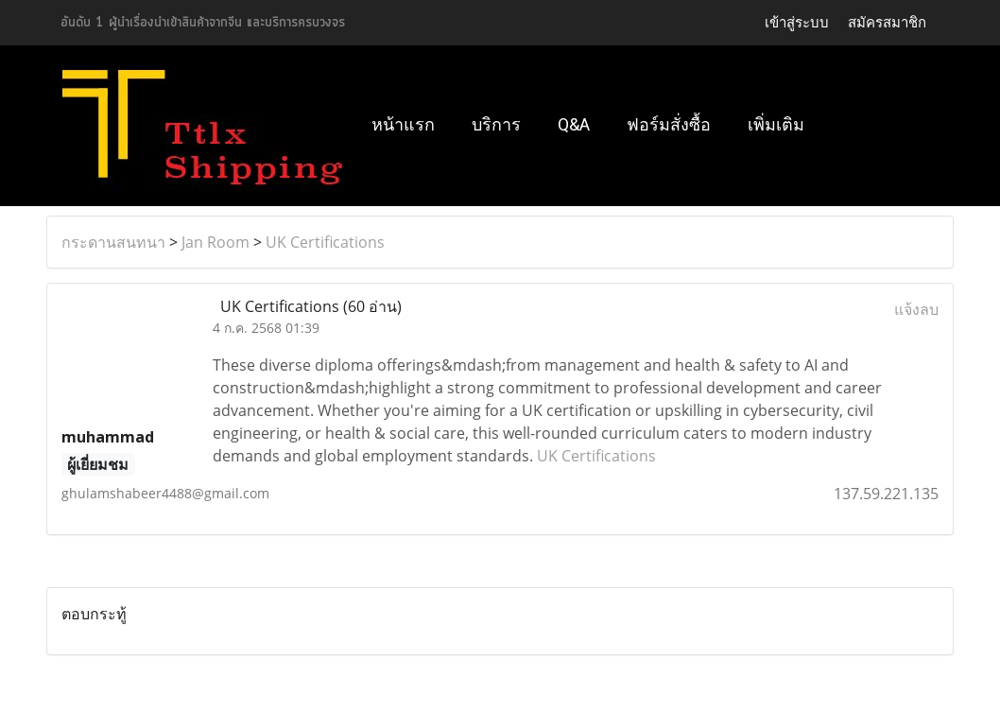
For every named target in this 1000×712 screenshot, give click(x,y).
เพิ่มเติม (776, 124)
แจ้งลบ (916, 309)
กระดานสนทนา (113, 242)
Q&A (574, 124)
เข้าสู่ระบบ (797, 22)
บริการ (496, 124)
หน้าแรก (403, 124)
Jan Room (215, 242)
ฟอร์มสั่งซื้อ (669, 124)
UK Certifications (325, 242)
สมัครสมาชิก (887, 22)
